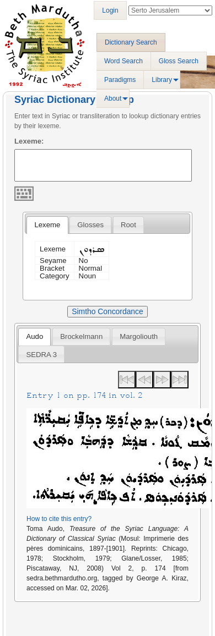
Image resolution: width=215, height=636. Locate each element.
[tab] (47, 225)
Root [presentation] (128, 225)
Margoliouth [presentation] (139, 336)
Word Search (123, 61)
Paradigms (120, 80)
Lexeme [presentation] (47, 225)
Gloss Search (178, 61)
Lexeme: (29, 141)
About (112, 98)
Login (110, 10)
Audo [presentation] (34, 336)
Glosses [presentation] (90, 225)
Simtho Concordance (107, 311)
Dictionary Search (131, 42)
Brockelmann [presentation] (81, 336)
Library (162, 80)
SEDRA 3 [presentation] (41, 354)
